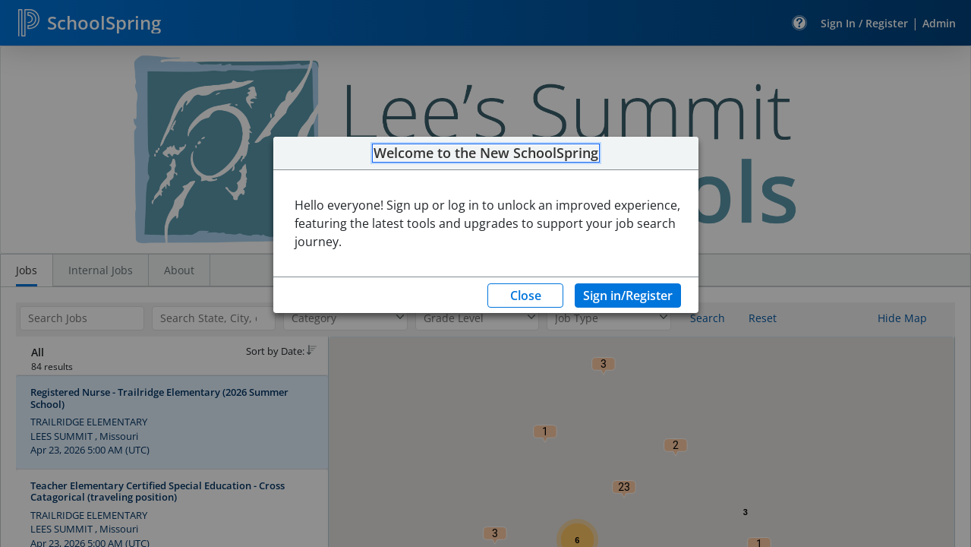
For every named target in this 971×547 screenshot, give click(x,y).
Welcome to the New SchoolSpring (486, 153)
